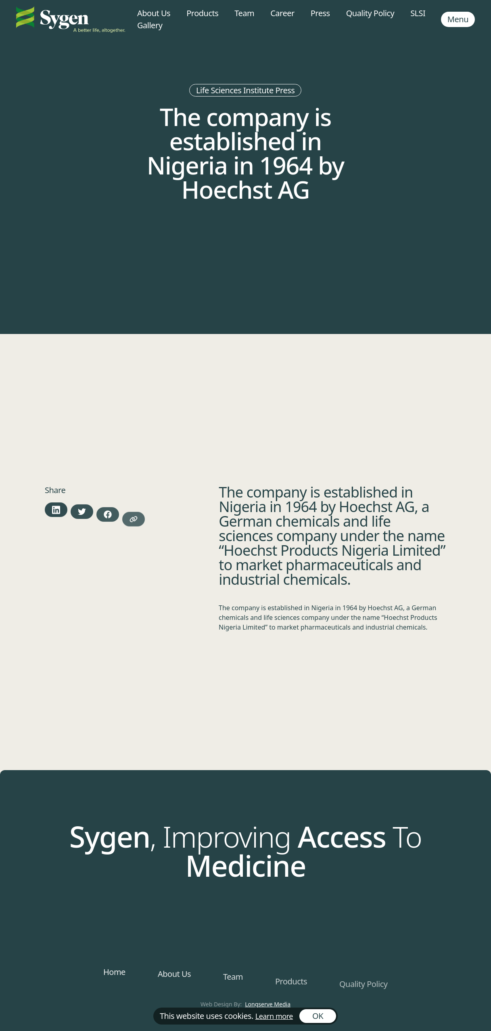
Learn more (274, 1016)
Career (282, 13)
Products (202, 13)
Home (114, 977)
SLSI (417, 13)
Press (320, 13)
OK (317, 1015)
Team (244, 13)
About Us (153, 13)
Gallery (149, 25)
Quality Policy (370, 13)
